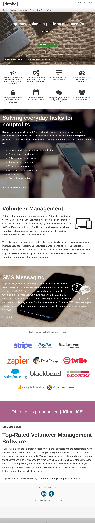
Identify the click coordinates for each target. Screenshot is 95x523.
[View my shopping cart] (84, 2)
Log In (90, 2)
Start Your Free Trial (47, 45)
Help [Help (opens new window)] (79, 2)
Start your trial (11, 187)
